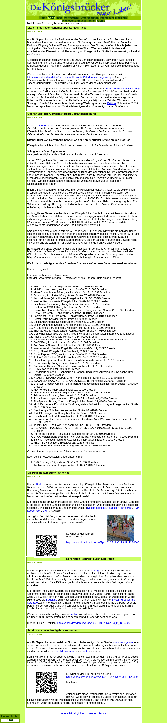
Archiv (101, 20)
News (51, 17)
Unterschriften (90, 17)
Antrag (95, 570)
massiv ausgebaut (123, 642)
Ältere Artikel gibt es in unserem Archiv (83, 713)
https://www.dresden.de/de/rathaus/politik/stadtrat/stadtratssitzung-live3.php (71, 77)
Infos (59, 17)
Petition (111, 103)
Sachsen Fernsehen (120, 507)
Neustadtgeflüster (97, 507)
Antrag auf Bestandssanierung (122, 88)
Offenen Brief (45, 125)
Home (43, 17)
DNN (45, 510)
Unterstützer (71, 17)
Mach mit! (121, 17)
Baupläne (51, 599)
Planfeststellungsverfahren (78, 20)
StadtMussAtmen (65, 651)
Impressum (107, 17)
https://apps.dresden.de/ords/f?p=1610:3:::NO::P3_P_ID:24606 (102, 542)
